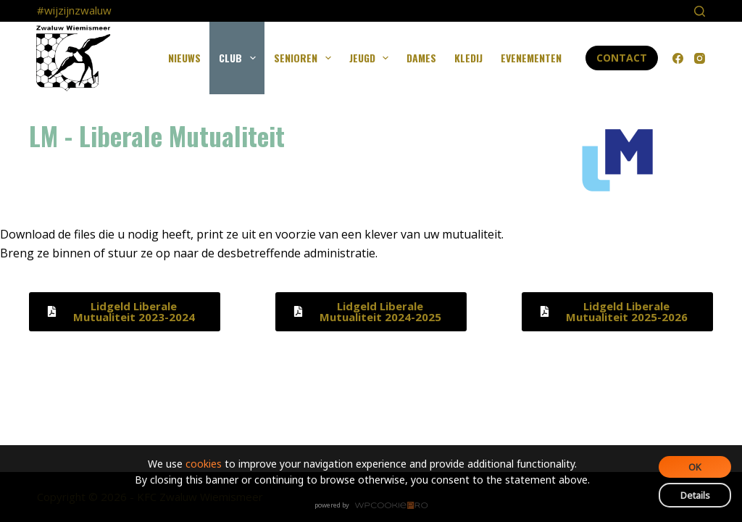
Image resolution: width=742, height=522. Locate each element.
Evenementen (531, 57)
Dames (421, 57)
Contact (621, 58)
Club (240, 58)
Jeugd (372, 58)
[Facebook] (677, 58)
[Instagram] (699, 58)
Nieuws (184, 57)
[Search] (699, 11)
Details (695, 495)
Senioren (305, 58)
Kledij (468, 57)
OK (694, 466)
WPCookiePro (375, 506)
